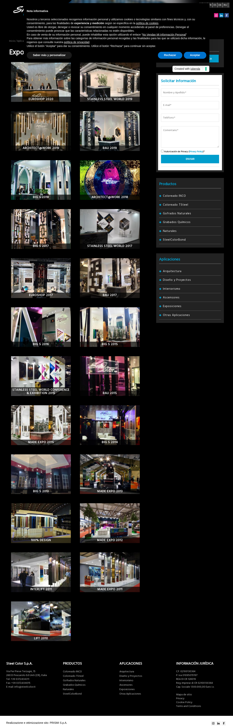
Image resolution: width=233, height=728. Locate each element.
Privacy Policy (196, 151)
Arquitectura (172, 271)
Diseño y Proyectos (177, 280)
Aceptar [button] (195, 55)
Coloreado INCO (174, 196)
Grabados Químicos (177, 222)
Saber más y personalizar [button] (49, 55)
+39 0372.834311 (20, 679)
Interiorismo (171, 289)
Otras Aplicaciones (176, 315)
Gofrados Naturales (177, 213)
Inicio (12, 41)
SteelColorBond (174, 240)
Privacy (180, 698)
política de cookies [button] (147, 23)
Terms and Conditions (188, 706)
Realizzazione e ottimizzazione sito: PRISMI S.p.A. (36, 722)
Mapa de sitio (184, 694)
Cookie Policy (184, 702)
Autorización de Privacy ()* (183, 151)
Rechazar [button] (170, 55)
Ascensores (171, 297)
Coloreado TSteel (175, 205)
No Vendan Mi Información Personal (164, 34)
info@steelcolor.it (25, 687)
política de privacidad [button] (76, 42)
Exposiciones (172, 306)
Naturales (170, 231)
